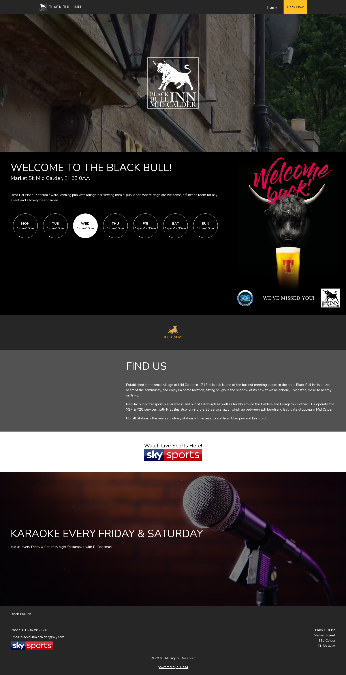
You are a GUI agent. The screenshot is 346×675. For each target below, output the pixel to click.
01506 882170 (34, 630)
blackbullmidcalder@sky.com (42, 637)
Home (272, 7)
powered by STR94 (173, 667)
